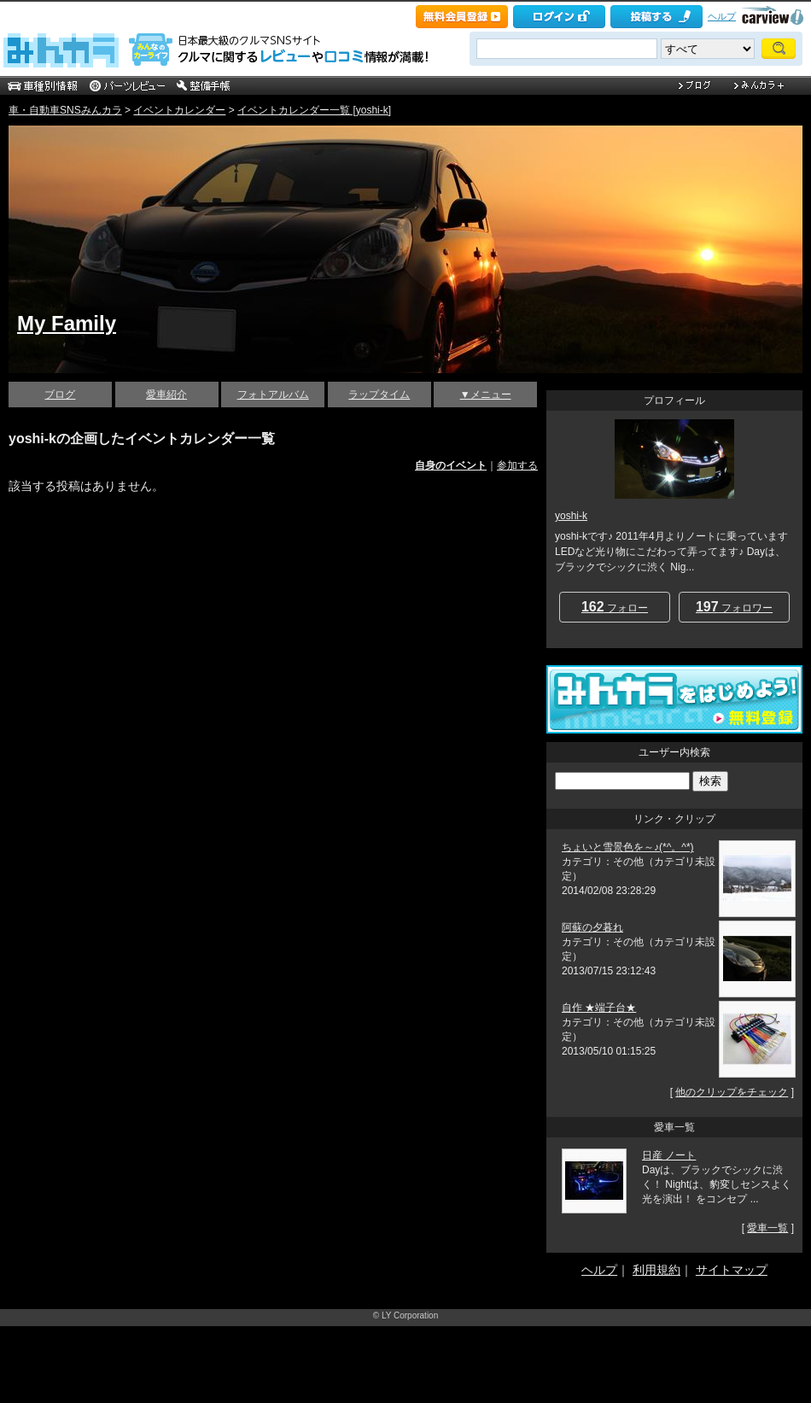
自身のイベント (451, 465)
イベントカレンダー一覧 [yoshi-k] (314, 110)
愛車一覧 (767, 1228)
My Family (66, 323)
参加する (517, 465)
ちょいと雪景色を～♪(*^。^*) (628, 847)
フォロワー (734, 606)
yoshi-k (571, 516)
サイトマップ (731, 1270)
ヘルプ (722, 16)
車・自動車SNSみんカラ (65, 110)
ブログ (59, 394)
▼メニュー (485, 394)
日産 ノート (669, 1155)
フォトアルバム (273, 394)
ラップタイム (379, 394)
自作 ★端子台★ (599, 1008)
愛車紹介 (166, 394)
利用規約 (656, 1270)
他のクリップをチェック (731, 1092)
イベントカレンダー (179, 110)
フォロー (614, 606)
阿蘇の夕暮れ (592, 927)
